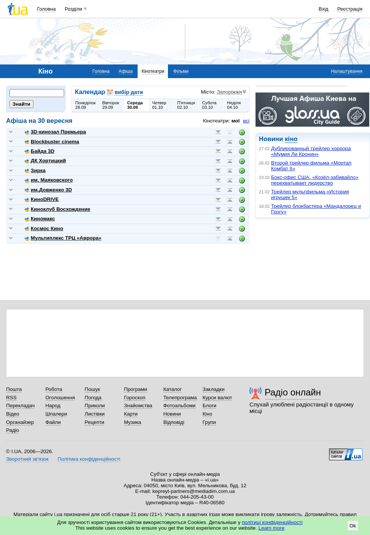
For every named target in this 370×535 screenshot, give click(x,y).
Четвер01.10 (159, 105)
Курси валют (217, 397)
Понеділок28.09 (85, 105)
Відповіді (174, 422)
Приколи (95, 405)
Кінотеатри (152, 71)
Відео (12, 414)
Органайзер (20, 422)
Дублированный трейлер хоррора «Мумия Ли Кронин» (311, 151)
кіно (291, 139)
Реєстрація (349, 9)
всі (246, 121)
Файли (53, 422)
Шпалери (56, 414)
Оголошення (60, 397)
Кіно (207, 414)
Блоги (209, 405)
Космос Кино (44, 228)
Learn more (272, 528)
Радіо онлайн (293, 392)
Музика (132, 422)
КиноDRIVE (42, 199)
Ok (353, 526)
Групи (209, 422)
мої (236, 121)
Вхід (324, 9)
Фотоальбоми (179, 405)
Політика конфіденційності (89, 459)
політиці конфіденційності (272, 522)
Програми (135, 389)
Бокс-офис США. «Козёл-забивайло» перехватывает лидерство (315, 180)
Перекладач (20, 405)
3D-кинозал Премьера (55, 132)
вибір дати (128, 92)
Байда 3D (39, 151)
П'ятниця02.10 (186, 105)
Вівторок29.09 (110, 105)
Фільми (180, 71)
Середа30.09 (135, 105)
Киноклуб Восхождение (57, 209)
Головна (46, 9)
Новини (172, 414)
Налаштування (346, 71)
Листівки (95, 414)
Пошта (14, 389)
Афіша (126, 71)
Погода (93, 397)
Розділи (73, 9)
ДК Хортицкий (45, 160)
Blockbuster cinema (52, 141)
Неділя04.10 (234, 105)
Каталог (172, 389)
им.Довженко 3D (48, 190)
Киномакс (40, 218)
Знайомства (138, 405)
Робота (53, 389)
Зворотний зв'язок (27, 459)
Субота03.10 (209, 105)
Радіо (12, 430)
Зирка (35, 170)
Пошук (92, 389)
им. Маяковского (49, 180)
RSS (11, 397)
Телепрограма (180, 397)
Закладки (213, 389)
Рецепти (94, 422)
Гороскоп (134, 397)
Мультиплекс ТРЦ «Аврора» (63, 238)
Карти (131, 414)
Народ (53, 405)
